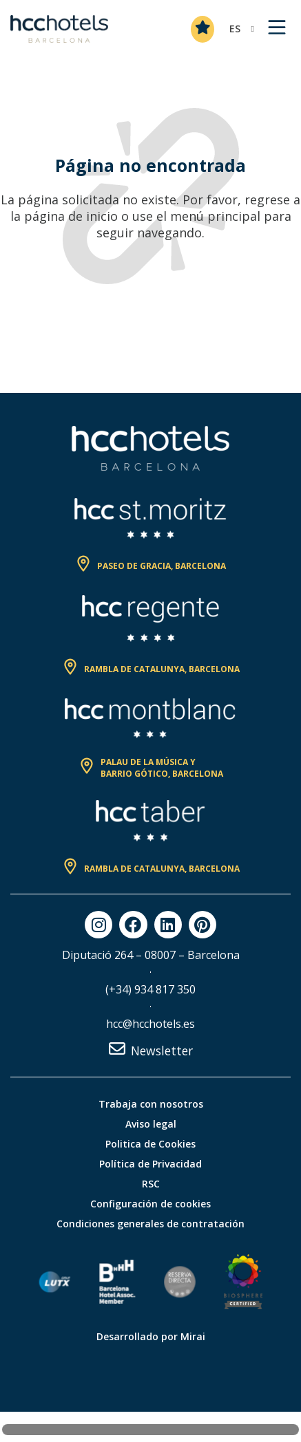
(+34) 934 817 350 (150, 989)
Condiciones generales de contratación (150, 1223)
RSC (151, 1183)
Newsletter (162, 1050)
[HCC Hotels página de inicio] (59, 28)
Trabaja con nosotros (150, 1103)
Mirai (192, 1336)
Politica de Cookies (150, 1143)
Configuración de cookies (150, 1203)
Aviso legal (150, 1123)
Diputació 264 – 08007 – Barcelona (151, 954)
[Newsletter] (117, 1048)
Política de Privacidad (150, 1163)
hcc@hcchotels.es (150, 1023)
